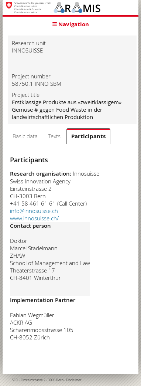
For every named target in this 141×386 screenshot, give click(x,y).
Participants (88, 136)
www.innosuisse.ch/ (34, 218)
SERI (15, 380)
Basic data (25, 136)
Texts (54, 136)
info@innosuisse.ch (34, 210)
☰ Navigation (70, 24)
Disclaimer (74, 380)
